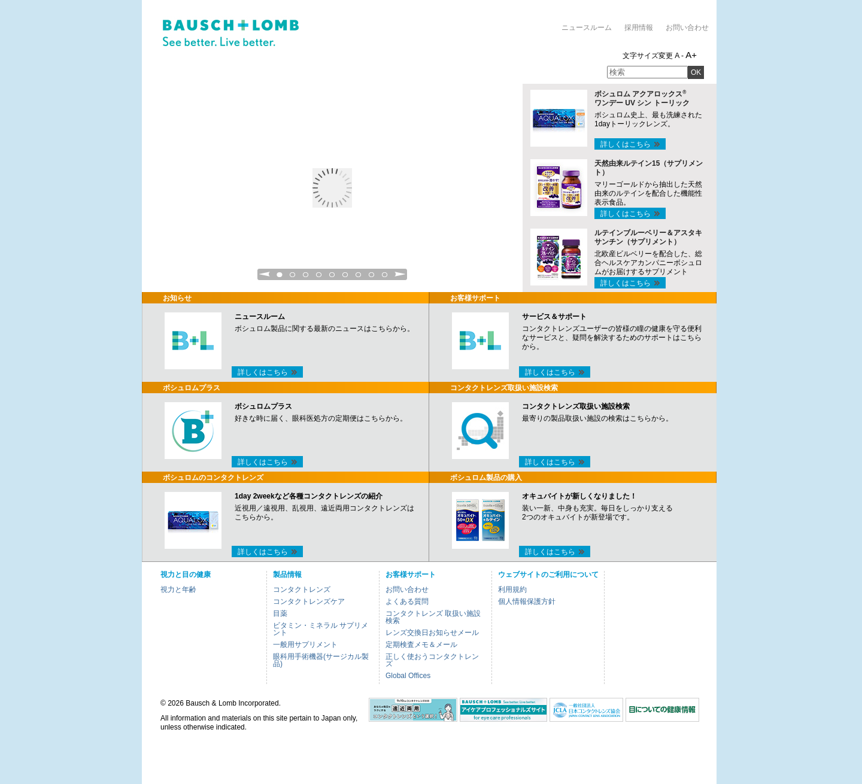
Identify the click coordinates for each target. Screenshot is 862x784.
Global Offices (408, 675)
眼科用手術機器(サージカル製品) (321, 660)
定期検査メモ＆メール (421, 644)
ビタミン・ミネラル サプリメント (320, 629)
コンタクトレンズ (301, 589)
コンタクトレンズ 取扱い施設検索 (433, 617)
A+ (691, 55)
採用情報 (638, 27)
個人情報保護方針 (527, 601)
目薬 (280, 613)
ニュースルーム (586, 27)
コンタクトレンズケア (309, 601)
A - (679, 55)
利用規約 (512, 589)
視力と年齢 (178, 589)
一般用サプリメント (305, 644)
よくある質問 (407, 601)
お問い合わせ (687, 27)
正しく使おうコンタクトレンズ (432, 660)
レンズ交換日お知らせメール (432, 632)
